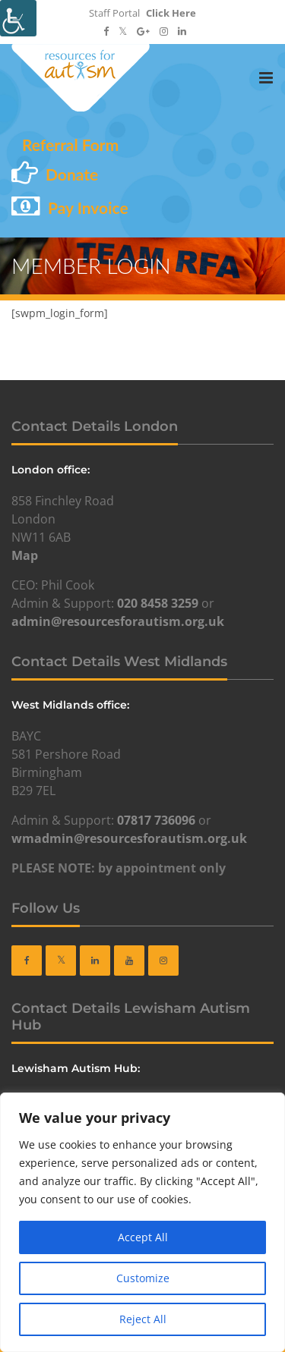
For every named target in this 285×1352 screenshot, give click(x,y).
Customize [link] (142, 1278)
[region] (142, 1222)
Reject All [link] (142, 1319)
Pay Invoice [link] (88, 207)
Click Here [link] (171, 13)
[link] (18, 18)
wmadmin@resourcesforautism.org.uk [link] (129, 838)
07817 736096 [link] (156, 820)
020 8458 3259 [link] (157, 603)
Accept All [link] (143, 1237)
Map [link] (24, 555)
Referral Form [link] (70, 144)
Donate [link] (72, 174)
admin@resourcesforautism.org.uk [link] (117, 621)
